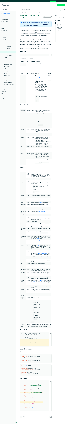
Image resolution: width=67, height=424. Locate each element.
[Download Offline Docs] (14, 422)
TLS (44, 153)
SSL (36, 286)
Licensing (2, 98)
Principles (4, 37)
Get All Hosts (9, 46)
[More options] (51, 17)
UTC (49, 240)
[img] (56, 17)
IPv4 (34, 176)
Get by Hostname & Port (11, 50)
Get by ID (8, 48)
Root (5, 41)
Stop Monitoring (9, 55)
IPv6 (42, 176)
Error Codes (5, 86)
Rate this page (57, 15)
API (38, 84)
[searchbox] (37, 9)
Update (8, 53)
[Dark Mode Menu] (64, 9)
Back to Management (5, 13)
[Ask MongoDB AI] (60, 9)
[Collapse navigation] (16, 422)
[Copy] (50, 55)
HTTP (37, 85)
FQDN (32, 176)
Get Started (61, 5)
